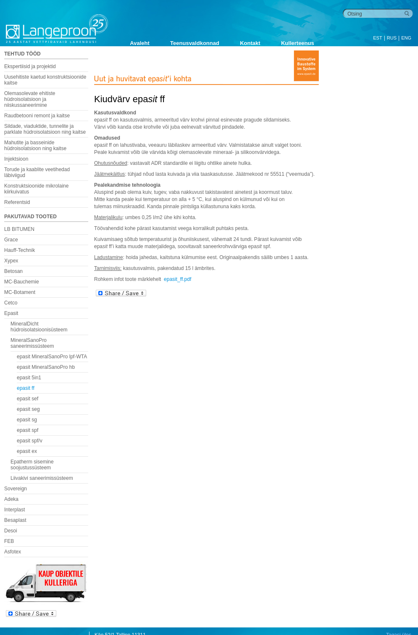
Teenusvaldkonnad (194, 43)
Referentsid (17, 202)
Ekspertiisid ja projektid (30, 66)
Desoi (10, 531)
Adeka (11, 499)
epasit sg (27, 420)
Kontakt (250, 43)
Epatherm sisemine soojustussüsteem (32, 465)
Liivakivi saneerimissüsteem (42, 478)
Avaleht (139, 43)
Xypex (11, 261)
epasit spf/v (29, 441)
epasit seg (28, 409)
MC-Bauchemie (21, 282)
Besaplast (15, 520)
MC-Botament (19, 292)
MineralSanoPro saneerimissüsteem (32, 343)
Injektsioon (16, 159)
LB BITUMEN (19, 229)
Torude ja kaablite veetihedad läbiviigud (37, 172)
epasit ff (25, 388)
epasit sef (27, 399)
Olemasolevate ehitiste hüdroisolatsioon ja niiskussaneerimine (29, 99)
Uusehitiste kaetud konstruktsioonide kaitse (45, 80)
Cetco (10, 303)
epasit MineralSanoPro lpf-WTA (52, 357)
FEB (9, 541)
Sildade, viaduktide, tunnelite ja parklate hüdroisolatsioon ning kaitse (45, 129)
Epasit (11, 313)
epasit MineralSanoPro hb (46, 367)
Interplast (14, 510)
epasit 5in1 (29, 378)
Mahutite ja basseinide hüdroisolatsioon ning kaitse (35, 145)
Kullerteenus (297, 43)
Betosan (13, 271)
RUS (392, 37)
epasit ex (27, 451)
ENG (406, 37)
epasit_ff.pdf (177, 279)
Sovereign (15, 489)
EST (377, 37)
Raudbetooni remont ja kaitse (37, 116)
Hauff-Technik (19, 250)
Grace (11, 240)
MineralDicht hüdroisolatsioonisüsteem (39, 327)
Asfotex (12, 552)
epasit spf (27, 430)
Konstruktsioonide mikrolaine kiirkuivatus (36, 189)
